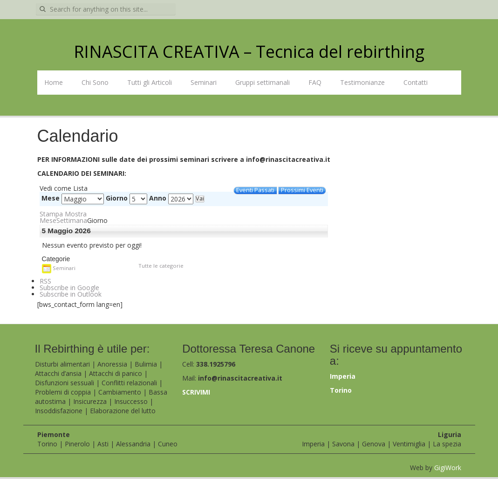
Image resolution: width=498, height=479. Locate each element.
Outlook (71, 294)
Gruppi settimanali (262, 82)
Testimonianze (362, 82)
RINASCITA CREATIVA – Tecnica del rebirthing (249, 51)
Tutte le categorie (161, 265)
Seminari (204, 82)
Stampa (63, 213)
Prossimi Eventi (302, 190)
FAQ (314, 82)
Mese (50, 198)
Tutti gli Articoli (149, 82)
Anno (157, 198)
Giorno (117, 198)
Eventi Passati (255, 190)
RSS (45, 281)
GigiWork (447, 467)
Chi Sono (95, 82)
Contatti (415, 82)
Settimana (71, 220)
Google (69, 287)
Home (53, 82)
